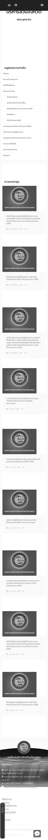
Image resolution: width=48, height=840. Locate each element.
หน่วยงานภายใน (9, 91)
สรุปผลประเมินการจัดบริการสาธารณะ (17, 138)
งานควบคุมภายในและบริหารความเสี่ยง (17, 126)
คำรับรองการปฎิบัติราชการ (13, 132)
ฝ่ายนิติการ (11, 114)
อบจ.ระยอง (6, 819)
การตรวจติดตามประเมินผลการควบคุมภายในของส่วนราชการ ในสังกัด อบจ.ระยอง (22, 401)
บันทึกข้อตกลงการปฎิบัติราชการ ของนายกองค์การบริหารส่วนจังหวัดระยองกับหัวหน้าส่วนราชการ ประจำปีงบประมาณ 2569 (23, 220)
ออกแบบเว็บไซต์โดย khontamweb (12, 835)
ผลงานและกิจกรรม (10, 149)
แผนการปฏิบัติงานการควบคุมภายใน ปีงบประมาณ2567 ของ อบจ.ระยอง (21, 521)
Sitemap (5, 809)
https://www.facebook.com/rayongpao (20, 786)
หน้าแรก (6, 73)
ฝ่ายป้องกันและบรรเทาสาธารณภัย (20, 108)
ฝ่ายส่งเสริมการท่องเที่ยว (16, 103)
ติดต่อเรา (6, 155)
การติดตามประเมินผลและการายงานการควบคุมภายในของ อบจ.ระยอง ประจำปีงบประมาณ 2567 (22, 583)
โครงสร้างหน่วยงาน (10, 79)
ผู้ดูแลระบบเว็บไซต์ (8, 812)
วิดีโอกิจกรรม (6, 799)
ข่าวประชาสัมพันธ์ (9, 143)
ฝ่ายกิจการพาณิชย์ (14, 120)
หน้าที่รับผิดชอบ (9, 85)
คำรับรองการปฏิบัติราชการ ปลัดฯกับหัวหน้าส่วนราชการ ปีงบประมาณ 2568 (22, 703)
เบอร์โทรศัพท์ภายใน (9, 805)
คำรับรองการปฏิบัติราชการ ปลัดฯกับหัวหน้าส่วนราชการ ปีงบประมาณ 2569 (22, 278)
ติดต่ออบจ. (5, 802)
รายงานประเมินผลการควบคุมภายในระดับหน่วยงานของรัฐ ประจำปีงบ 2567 (23, 460)
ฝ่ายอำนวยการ (12, 97)
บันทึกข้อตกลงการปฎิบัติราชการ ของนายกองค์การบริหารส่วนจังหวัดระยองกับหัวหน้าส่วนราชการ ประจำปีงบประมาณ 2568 (23, 645)
